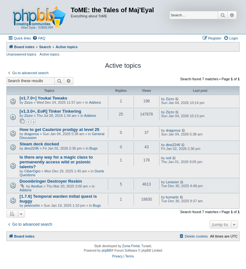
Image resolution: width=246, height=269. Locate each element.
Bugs (93, 148)
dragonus (31, 134)
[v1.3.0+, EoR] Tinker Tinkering (50, 111)
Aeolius (37, 186)
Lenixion (172, 182)
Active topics (50, 54)
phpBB (106, 250)
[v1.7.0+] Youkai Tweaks (43, 98)
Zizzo (28, 102)
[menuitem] (38, 38)
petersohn (32, 205)
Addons (95, 102)
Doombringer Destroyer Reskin (51, 181)
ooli (168, 158)
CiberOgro (32, 171)
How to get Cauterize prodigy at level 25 (59, 129)
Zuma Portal (130, 246)
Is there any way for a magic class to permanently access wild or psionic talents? (56, 162)
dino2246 (31, 148)
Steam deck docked (39, 144)
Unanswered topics (21, 54)
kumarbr (172, 197)
